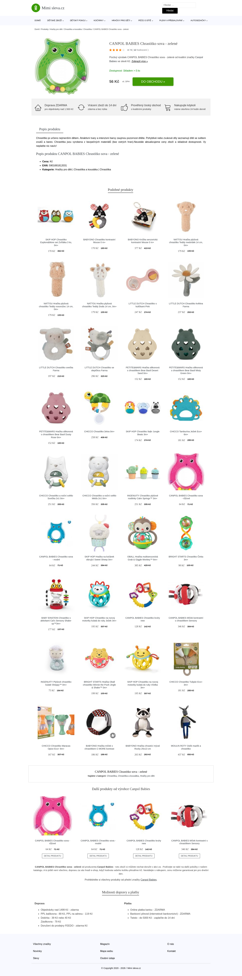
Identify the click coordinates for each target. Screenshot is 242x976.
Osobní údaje (107, 958)
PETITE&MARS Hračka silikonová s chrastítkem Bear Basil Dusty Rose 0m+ (56, 434)
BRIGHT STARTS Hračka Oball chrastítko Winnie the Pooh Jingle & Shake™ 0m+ (99, 685)
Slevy (36, 958)
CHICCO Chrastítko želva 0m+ (99, 431)
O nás (170, 944)
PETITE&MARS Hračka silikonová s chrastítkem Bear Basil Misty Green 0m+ (186, 370)
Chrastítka (87, 29)
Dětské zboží (54, 20)
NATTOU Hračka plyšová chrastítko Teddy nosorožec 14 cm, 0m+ (56, 306)
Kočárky (99, 20)
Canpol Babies (149, 879)
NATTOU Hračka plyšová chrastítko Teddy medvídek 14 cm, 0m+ (186, 242)
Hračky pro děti (121, 20)
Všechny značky (42, 944)
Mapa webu (106, 951)
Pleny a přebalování (170, 20)
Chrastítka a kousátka (73, 29)
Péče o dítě (144, 20)
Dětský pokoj (78, 20)
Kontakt (171, 951)
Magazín (105, 944)
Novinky (37, 951)
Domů (38, 20)
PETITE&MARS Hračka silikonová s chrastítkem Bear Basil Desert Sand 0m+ (142, 370)
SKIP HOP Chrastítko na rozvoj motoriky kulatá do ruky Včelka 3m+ (142, 685)
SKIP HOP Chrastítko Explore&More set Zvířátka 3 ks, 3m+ (56, 242)
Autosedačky (198, 20)
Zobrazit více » (139, 61)
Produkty (44, 29)
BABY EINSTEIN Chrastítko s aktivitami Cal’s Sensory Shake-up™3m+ (56, 621)
